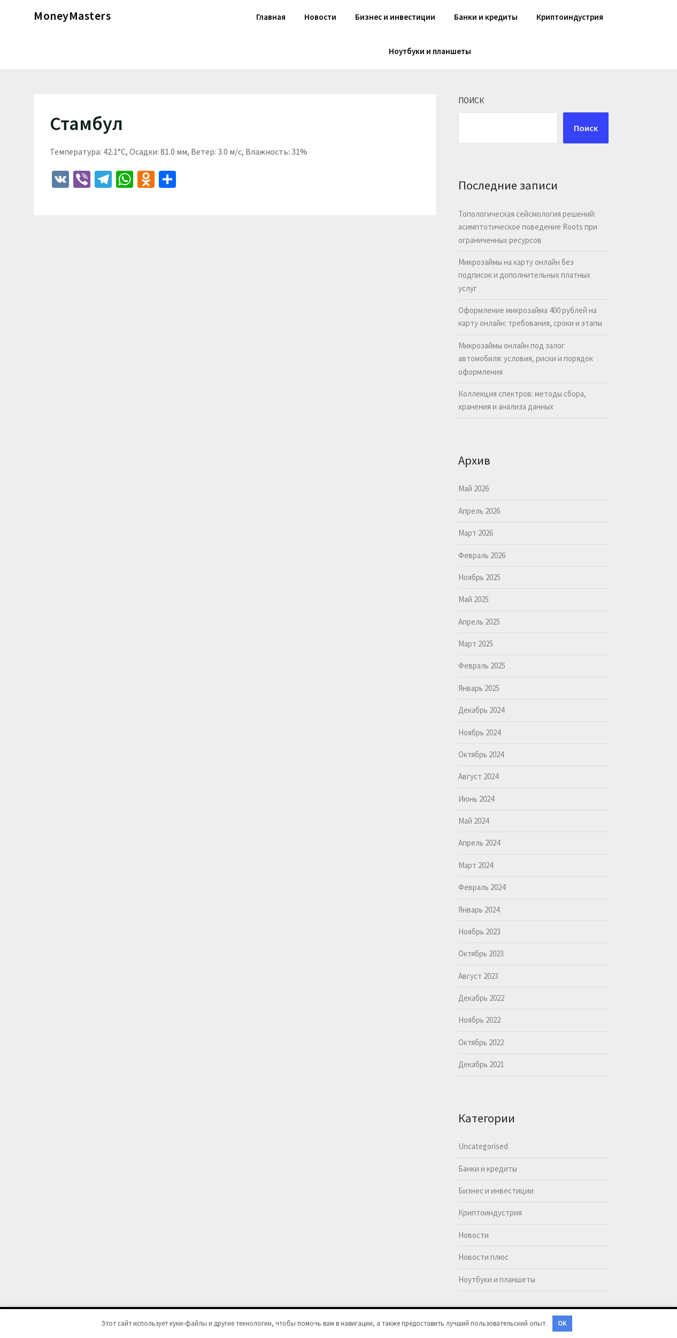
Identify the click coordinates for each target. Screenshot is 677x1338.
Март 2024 (475, 865)
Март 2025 (475, 643)
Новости (320, 17)
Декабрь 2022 (481, 998)
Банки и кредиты (486, 17)
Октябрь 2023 (481, 953)
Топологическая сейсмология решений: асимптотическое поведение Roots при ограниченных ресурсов (527, 227)
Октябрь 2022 (481, 1042)
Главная (271, 17)
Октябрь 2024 (481, 754)
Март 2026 (475, 533)
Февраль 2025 (481, 665)
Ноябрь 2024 (479, 732)
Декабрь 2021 (481, 1064)
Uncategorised (483, 1146)
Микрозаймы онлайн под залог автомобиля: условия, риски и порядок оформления (525, 358)
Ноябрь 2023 (479, 931)
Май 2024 (473, 821)
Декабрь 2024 (481, 710)
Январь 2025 (478, 688)
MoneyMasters (72, 15)
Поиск (471, 100)
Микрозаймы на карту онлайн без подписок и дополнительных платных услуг (524, 275)
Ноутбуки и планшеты (430, 51)
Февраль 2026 (481, 555)
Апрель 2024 (479, 843)
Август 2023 (478, 976)
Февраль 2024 (481, 887)
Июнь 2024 (476, 799)
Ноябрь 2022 (479, 1020)
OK (562, 1323)
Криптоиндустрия (569, 17)
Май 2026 (473, 488)
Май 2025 (473, 599)
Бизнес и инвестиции (395, 17)
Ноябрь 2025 (479, 577)
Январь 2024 (478, 909)
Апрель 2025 (479, 622)
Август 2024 (478, 776)
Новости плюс (483, 1257)
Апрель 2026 (479, 511)
